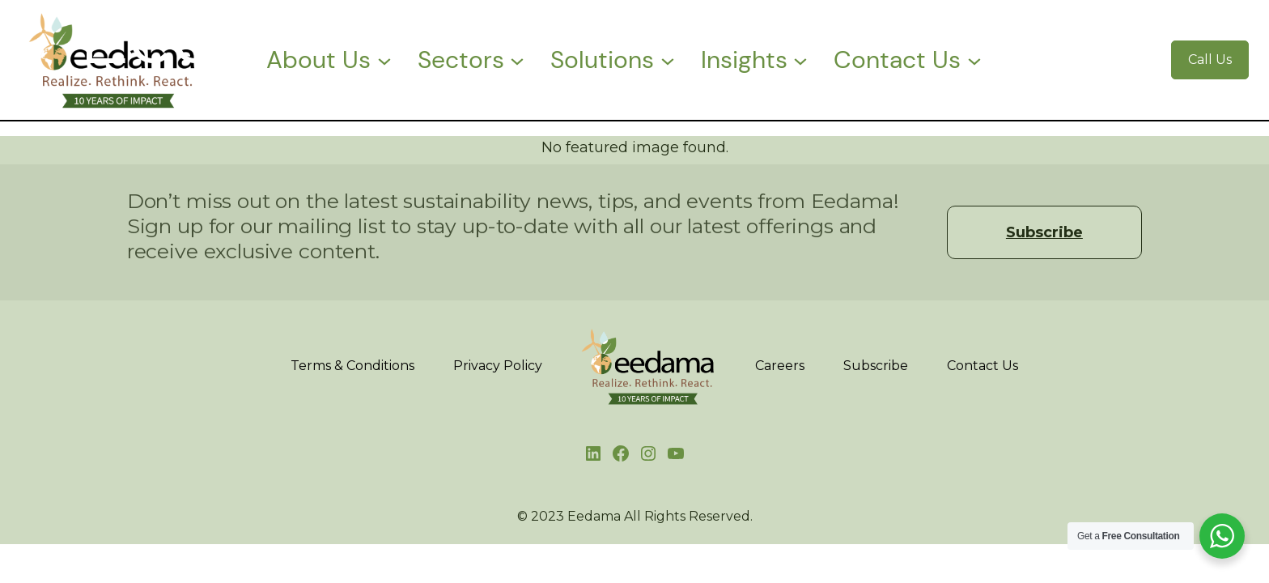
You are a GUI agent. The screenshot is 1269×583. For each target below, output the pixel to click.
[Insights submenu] (800, 60)
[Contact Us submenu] (974, 60)
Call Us (1210, 59)
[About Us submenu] (384, 60)
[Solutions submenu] (667, 60)
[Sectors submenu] (517, 60)
